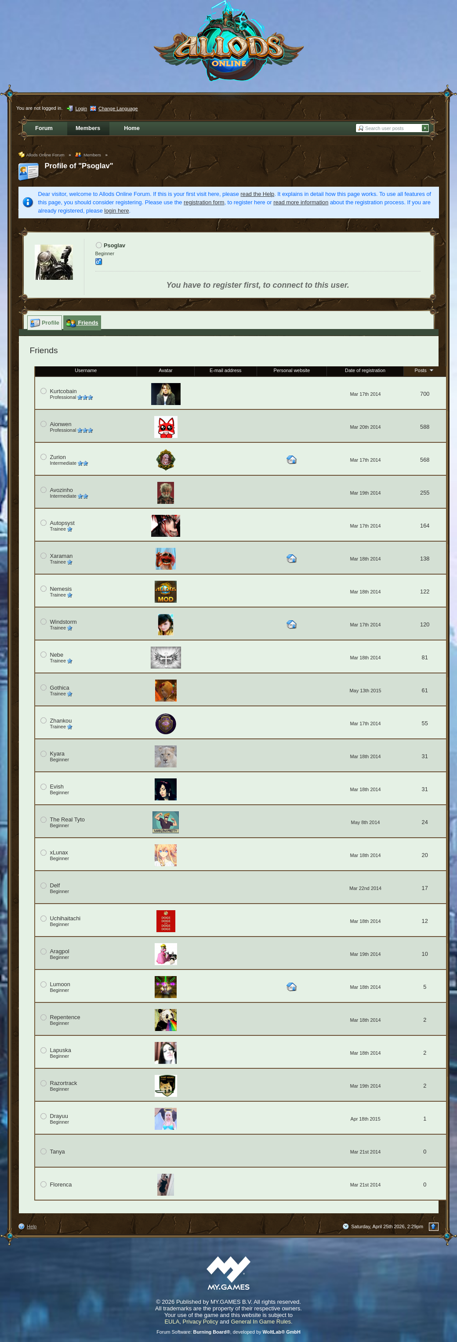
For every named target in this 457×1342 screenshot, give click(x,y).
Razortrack (63, 1083)
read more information (300, 202)
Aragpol (59, 951)
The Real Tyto (67, 819)
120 (424, 624)
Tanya (57, 1151)
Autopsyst (62, 523)
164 (424, 525)
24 (425, 822)
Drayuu (59, 1116)
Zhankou (61, 720)
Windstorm (63, 622)
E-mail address (226, 370)
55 (425, 723)
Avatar (165, 370)
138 (424, 558)
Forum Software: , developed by (228, 1332)
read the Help (257, 194)
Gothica (59, 687)
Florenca (61, 1184)
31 (425, 756)
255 (424, 492)
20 (425, 855)
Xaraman (61, 556)
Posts (425, 369)
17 (425, 888)
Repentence (65, 1017)
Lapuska (60, 1050)
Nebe (57, 654)
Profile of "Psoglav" (79, 166)
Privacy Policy (200, 1321)
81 (425, 657)
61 (425, 690)
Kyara (57, 753)
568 (424, 459)
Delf (55, 885)
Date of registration (365, 370)
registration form (204, 202)
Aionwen (61, 424)
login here (116, 210)
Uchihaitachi (65, 918)
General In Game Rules (261, 1321)
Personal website (292, 370)
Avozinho (61, 490)
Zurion (58, 457)
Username (86, 370)
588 (424, 426)
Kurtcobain (63, 391)
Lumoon (60, 984)
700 (424, 394)
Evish (57, 786)
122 (424, 591)
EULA (171, 1321)
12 (425, 921)
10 (425, 954)
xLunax (59, 852)
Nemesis (61, 589)
